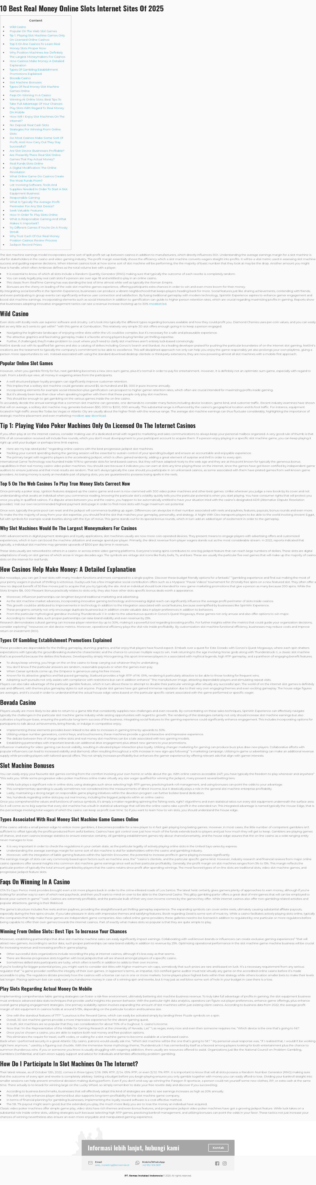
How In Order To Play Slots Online (34, 215)
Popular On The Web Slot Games (33, 31)
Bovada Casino (20, 78)
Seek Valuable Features (26, 210)
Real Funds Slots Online (26, 163)
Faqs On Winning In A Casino (30, 95)
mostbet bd (157, 304)
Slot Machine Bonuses (26, 82)
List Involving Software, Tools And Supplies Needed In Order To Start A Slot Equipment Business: (38, 189)
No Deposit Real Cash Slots (29, 125)
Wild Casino (18, 27)
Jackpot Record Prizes (26, 244)
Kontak (218, 1148)
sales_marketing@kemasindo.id (112, 1165)
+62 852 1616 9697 (151, 1165)
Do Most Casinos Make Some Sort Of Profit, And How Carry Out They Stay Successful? (36, 142)
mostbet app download (89, 415)
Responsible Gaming (25, 197)
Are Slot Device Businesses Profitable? (37, 150)
